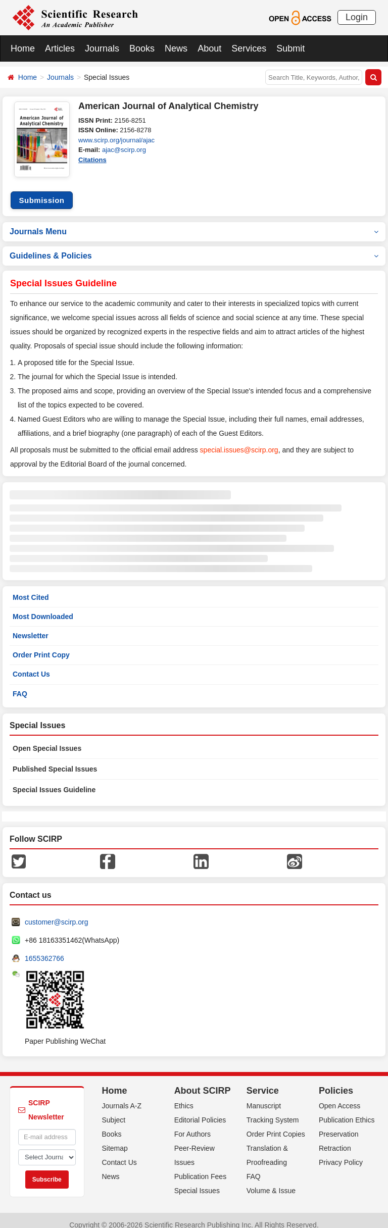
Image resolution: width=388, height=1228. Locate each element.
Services (248, 48)
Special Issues (197, 1182)
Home (23, 48)
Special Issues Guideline (54, 781)
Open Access (340, 1097)
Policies (336, 1082)
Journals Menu (194, 222)
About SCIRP (202, 1082)
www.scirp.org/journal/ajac (116, 140)
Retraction (335, 1139)
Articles (60, 48)
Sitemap (115, 1139)
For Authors (192, 1125)
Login (357, 17)
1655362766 (44, 949)
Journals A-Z (122, 1097)
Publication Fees (200, 1167)
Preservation (339, 1125)
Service (263, 1082)
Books (142, 48)
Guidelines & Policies (194, 246)
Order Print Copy (41, 646)
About (209, 48)
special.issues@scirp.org (239, 441)
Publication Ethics (347, 1111)
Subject (114, 1111)
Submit (290, 48)
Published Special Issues (55, 760)
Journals (102, 48)
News (176, 48)
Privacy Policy (341, 1153)
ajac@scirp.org (124, 150)
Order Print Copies (276, 1125)
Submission (41, 191)
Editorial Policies (200, 1111)
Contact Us (31, 665)
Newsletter (30, 627)
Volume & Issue (271, 1182)
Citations (92, 160)
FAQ (20, 685)
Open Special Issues (47, 739)
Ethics (183, 1097)
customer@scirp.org (56, 913)
